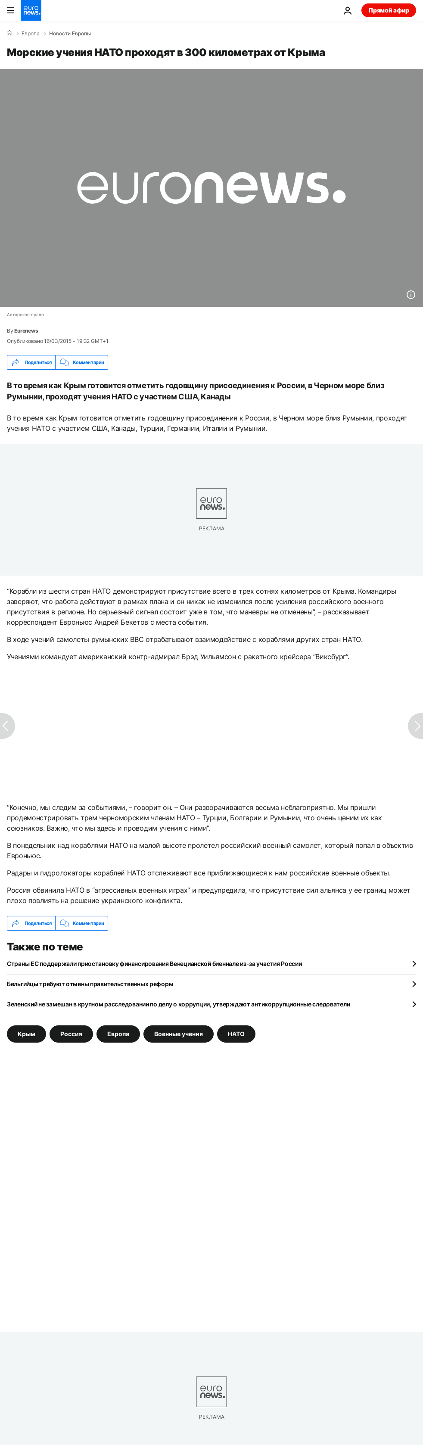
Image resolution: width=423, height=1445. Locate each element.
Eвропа (31, 33)
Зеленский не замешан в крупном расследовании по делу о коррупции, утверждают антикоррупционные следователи (178, 1004)
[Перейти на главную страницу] (31, 10)
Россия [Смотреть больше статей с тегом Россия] (71, 1033)
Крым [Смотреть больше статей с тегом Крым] (26, 1033)
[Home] (9, 33)
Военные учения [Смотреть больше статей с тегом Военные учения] (178, 1033)
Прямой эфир (388, 10)
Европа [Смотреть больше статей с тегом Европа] (118, 1033)
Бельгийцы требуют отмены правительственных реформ (90, 983)
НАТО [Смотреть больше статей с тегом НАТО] (236, 1033)
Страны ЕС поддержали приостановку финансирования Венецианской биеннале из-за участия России (154, 963)
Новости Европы (70, 33)
